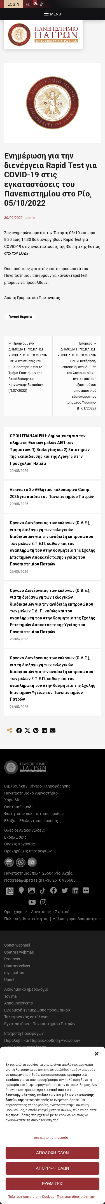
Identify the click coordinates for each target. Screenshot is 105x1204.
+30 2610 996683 (60, 880)
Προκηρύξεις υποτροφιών (28, 851)
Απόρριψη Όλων (52, 1168)
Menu (55, 14)
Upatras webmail (19, 952)
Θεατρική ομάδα (19, 807)
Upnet (9, 979)
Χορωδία (12, 800)
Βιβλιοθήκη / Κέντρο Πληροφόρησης (37, 786)
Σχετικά (62, 911)
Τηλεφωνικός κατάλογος (27, 1017)
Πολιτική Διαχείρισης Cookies (31, 1197)
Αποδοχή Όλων (52, 1152)
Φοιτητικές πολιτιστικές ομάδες (34, 813)
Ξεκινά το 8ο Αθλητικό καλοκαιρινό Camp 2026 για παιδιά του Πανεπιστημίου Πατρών (52, 493)
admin (30, 218)
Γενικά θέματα (20, 317)
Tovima (10, 996)
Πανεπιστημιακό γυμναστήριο (31, 793)
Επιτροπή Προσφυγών (24, 1033)
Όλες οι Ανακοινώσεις (24, 830)
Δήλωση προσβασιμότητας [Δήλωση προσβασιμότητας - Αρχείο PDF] (77, 918)
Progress (12, 959)
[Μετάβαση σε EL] (28, 4)
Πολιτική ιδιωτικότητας (76, 1197)
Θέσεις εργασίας (19, 844)
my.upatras (14, 972)
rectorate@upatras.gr (23, 880)
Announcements (18, 1003)
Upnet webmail (17, 945)
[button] (96, 1053)
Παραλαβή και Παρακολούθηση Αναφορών (42, 1040)
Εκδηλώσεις (15, 837)
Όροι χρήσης (15, 911)
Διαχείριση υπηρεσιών (51, 1138)
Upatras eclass (17, 966)
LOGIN (13, 4)
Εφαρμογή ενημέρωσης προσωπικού (37, 1010)
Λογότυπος (41, 911)
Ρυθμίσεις (52, 1183)
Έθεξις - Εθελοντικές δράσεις (31, 820)
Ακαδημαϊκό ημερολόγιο (26, 989)
